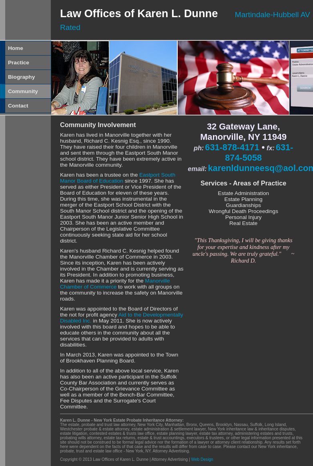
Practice (18, 63)
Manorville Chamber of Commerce (115, 284)
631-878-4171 (232, 147)
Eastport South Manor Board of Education (117, 178)
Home (15, 48)
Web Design (202, 459)
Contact (18, 106)
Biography (21, 77)
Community (23, 91)
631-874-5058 (259, 152)
